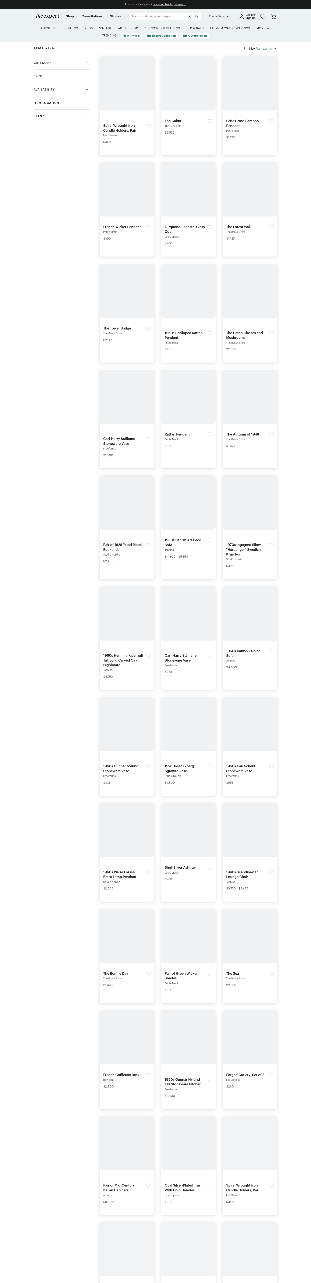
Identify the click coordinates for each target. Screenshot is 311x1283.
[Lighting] (71, 28)
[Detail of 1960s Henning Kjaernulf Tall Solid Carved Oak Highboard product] (127, 633)
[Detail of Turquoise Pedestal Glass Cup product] (188, 205)
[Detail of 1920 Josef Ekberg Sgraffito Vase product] (188, 742)
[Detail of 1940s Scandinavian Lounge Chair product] (250, 848)
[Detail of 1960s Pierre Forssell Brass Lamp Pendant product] (127, 848)
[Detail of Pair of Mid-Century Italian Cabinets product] (127, 1161)
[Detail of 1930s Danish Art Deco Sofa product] (188, 518)
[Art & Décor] (128, 28)
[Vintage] (105, 28)
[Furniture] (49, 28)
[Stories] (115, 16)
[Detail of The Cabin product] (188, 96)
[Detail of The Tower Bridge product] (127, 304)
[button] (263, 16)
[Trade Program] (220, 16)
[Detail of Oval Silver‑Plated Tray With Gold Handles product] (188, 1161)
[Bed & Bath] (195, 28)
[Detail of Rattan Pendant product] (188, 410)
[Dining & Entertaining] (162, 28)
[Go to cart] (274, 16)
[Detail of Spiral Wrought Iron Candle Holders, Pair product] (127, 101)
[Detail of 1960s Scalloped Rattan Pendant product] (188, 309)
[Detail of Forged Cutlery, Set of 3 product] (250, 1050)
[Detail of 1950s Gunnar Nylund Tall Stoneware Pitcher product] (188, 1055)
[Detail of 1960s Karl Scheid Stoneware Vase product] (250, 742)
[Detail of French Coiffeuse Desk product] (127, 1050)
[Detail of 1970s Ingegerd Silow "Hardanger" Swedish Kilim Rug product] (250, 522)
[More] (261, 28)
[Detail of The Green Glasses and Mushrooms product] (250, 309)
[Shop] (70, 16)
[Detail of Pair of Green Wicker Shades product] (188, 951)
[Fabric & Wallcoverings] (230, 28)
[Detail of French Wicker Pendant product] (127, 202)
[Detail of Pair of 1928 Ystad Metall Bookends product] (127, 520)
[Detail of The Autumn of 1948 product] (250, 410)
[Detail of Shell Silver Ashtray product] (188, 843)
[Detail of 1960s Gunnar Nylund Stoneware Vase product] (127, 742)
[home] (47, 16)
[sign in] (247, 16)
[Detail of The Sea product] (250, 949)
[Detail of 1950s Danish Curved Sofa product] (250, 629)
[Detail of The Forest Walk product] (250, 202)
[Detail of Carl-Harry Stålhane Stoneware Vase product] (127, 415)
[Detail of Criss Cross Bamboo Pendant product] (250, 99)
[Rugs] (89, 28)
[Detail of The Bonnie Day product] (127, 949)
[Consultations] (92, 16)
